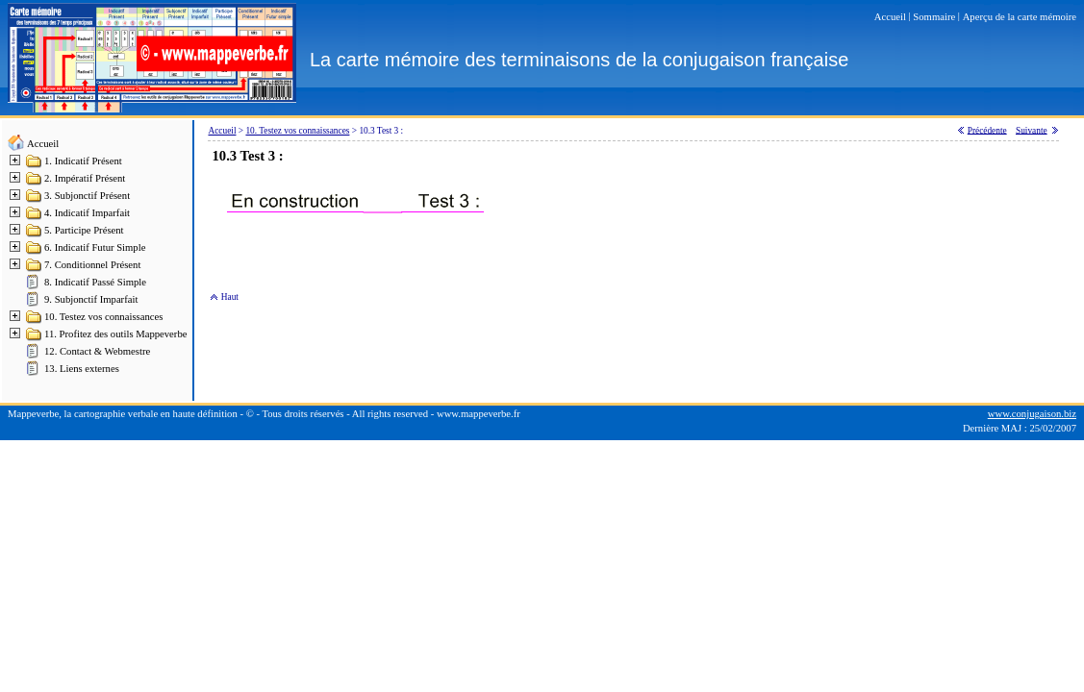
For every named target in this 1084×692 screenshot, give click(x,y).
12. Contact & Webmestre (97, 351)
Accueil (43, 143)
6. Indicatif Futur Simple (94, 247)
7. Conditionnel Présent (92, 265)
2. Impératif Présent (84, 178)
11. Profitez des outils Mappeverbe (115, 334)
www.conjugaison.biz (1032, 413)
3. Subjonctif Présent (87, 195)
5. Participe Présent (84, 230)
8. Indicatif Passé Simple (95, 282)
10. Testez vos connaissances (103, 316)
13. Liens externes (81, 368)
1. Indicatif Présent (83, 161)
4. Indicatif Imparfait (87, 213)
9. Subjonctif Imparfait (91, 299)
